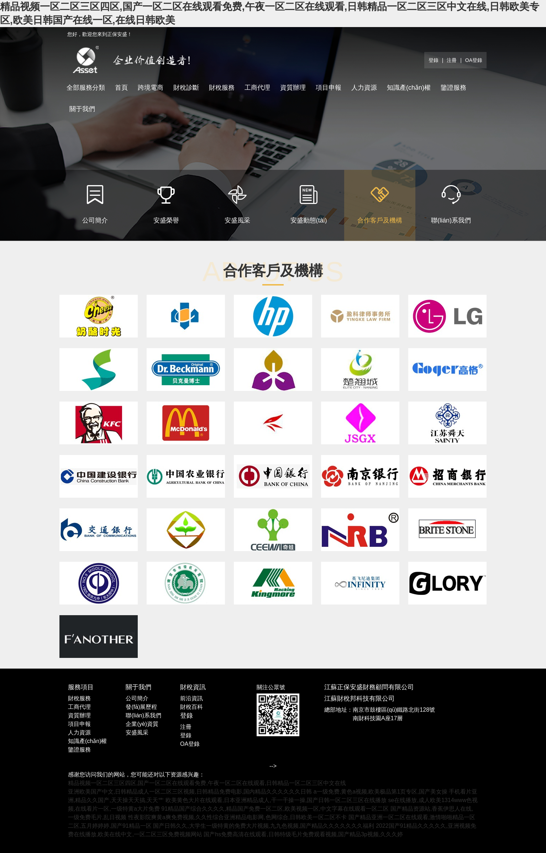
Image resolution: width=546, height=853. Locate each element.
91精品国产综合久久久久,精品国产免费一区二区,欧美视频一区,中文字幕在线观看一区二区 (275, 809)
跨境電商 (150, 87)
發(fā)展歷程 (141, 707)
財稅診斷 (186, 87)
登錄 (434, 60)
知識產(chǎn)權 (409, 87)
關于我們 (82, 108)
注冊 (452, 60)
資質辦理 (293, 87)
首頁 (121, 87)
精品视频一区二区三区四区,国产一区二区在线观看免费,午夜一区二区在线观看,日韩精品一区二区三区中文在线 (207, 783)
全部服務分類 (86, 87)
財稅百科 (191, 707)
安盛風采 (137, 732)
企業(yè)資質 (142, 724)
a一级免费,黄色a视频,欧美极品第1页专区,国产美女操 (380, 792)
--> (273, 766)
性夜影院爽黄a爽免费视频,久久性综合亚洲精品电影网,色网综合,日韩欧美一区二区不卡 (237, 817)
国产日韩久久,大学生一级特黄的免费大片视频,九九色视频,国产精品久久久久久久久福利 (263, 826)
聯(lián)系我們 (143, 715)
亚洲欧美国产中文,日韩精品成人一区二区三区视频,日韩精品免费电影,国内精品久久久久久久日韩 (190, 792)
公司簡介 (137, 698)
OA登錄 (473, 60)
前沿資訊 (191, 698)
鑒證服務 (453, 87)
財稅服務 (222, 87)
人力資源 (364, 87)
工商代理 (257, 87)
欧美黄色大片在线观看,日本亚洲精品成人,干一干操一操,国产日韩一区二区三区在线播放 (276, 800)
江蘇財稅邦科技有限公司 (359, 698)
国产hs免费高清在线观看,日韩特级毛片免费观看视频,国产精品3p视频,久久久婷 (303, 834)
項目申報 (328, 87)
